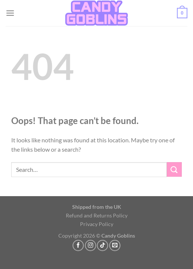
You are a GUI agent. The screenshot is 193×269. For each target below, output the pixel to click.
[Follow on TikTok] (102, 245)
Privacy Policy (96, 224)
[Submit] (174, 169)
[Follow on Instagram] (90, 245)
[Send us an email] (114, 245)
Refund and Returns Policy (97, 215)
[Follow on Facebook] (78, 245)
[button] (10, 13)
